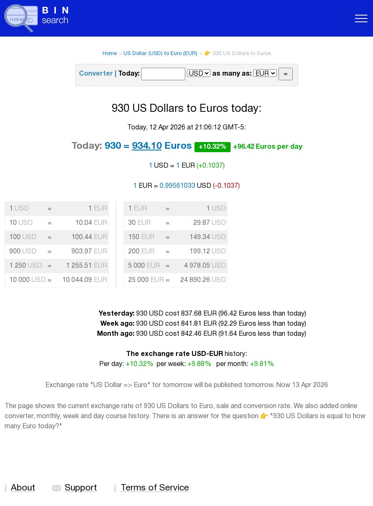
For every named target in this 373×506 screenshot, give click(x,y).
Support (81, 488)
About (23, 488)
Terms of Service (155, 488)
